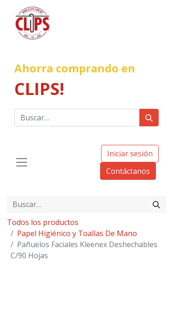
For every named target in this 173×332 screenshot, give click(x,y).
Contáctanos (128, 171)
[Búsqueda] (149, 117)
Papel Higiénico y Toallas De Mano (77, 233)
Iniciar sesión (130, 153)
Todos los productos (42, 222)
